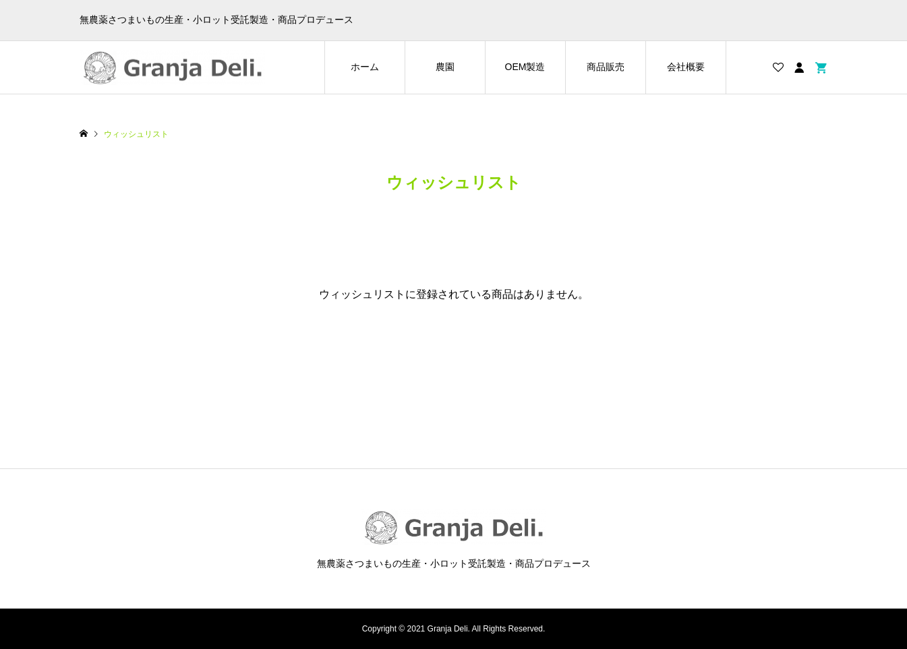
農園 (445, 66)
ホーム (365, 66)
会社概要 (686, 66)
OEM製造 (525, 66)
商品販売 (605, 66)
